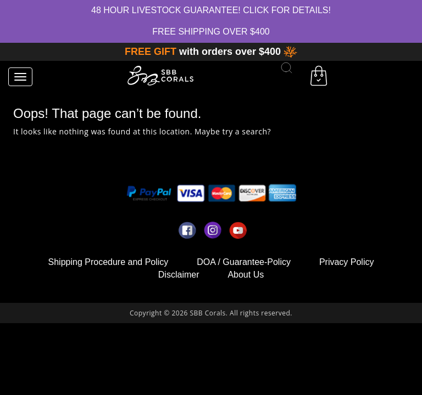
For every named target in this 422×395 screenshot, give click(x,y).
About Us (245, 274)
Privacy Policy (346, 262)
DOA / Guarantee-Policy (244, 262)
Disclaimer (178, 274)
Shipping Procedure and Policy (108, 262)
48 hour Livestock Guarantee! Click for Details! (211, 10)
